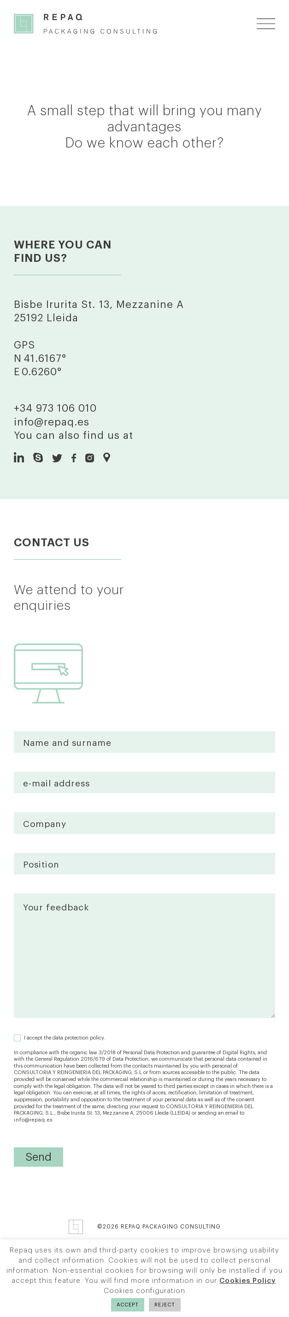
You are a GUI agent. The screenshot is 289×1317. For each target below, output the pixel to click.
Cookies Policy (247, 1280)
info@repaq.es (51, 422)
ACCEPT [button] (128, 1304)
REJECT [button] (164, 1304)
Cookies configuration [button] (144, 1290)
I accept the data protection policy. (64, 1037)
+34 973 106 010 (55, 408)
